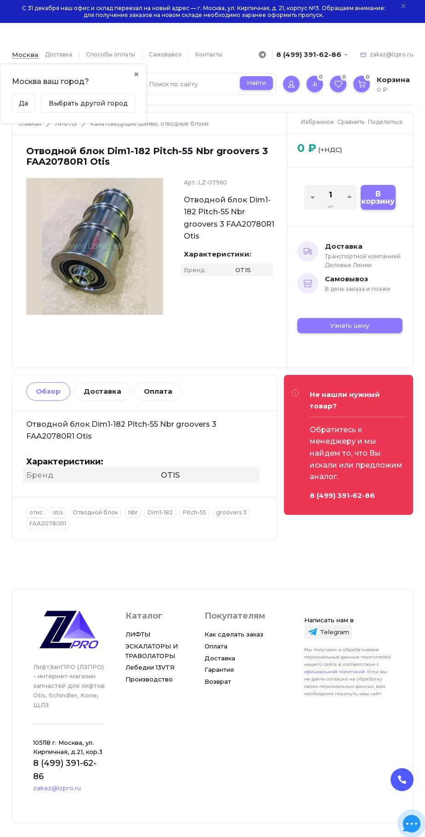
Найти (256, 82)
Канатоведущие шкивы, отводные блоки (150, 123)
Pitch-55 (194, 512)
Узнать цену (349, 325)
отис (36, 512)
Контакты (208, 54)
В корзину (378, 198)
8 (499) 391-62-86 (308, 54)
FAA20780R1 (47, 523)
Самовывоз (165, 54)
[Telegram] (328, 632)
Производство (149, 679)
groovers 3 (231, 512)
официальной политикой (334, 672)
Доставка (58, 54)
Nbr (133, 512)
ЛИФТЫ (66, 123)
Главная (30, 123)
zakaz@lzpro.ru (391, 54)
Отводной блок (95, 512)
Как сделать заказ (233, 634)
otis (58, 512)
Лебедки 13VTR (150, 667)
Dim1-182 (160, 512)
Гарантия (219, 669)
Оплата (158, 391)
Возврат (217, 681)
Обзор (48, 391)
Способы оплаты (110, 54)
